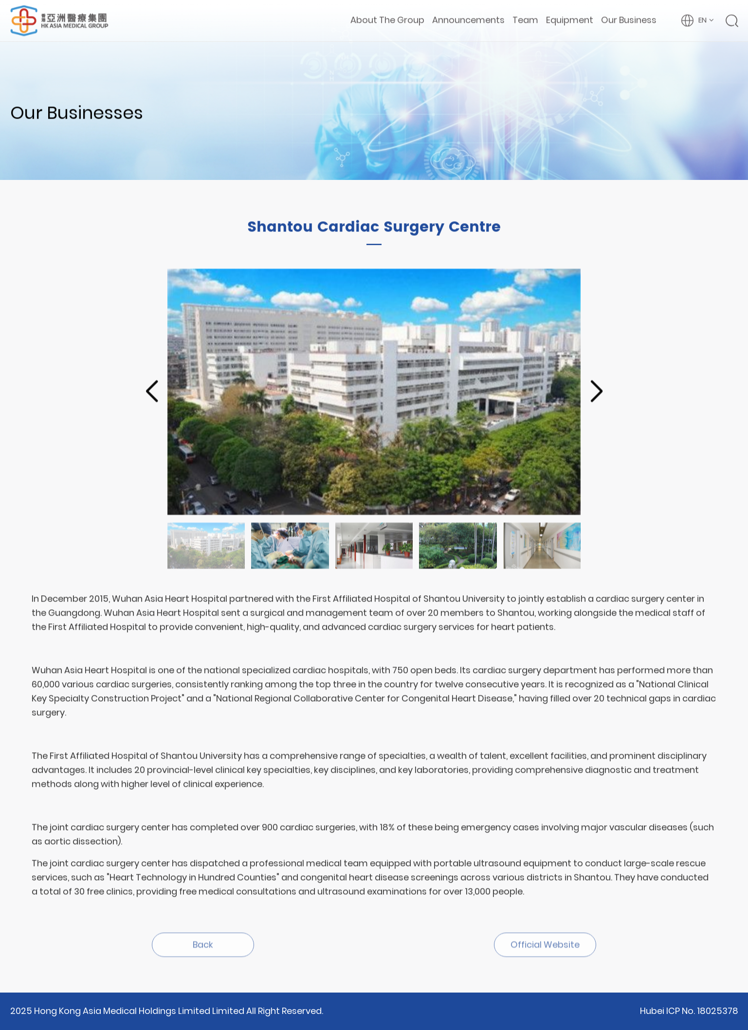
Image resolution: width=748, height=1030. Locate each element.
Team (525, 20)
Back (203, 947)
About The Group (387, 20)
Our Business (629, 20)
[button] (151, 392)
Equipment (569, 20)
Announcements (468, 20)
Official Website (545, 947)
